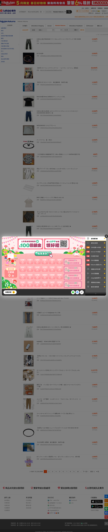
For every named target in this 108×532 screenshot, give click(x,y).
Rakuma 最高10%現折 (95, 265)
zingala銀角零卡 (95, 278)
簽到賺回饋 (95, 238)
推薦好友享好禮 (95, 269)
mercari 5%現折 (95, 252)
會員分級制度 (95, 287)
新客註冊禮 (95, 243)
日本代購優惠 (95, 260)
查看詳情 (8, 292)
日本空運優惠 (95, 273)
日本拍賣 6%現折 (95, 247)
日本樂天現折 (95, 256)
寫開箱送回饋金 (95, 282)
